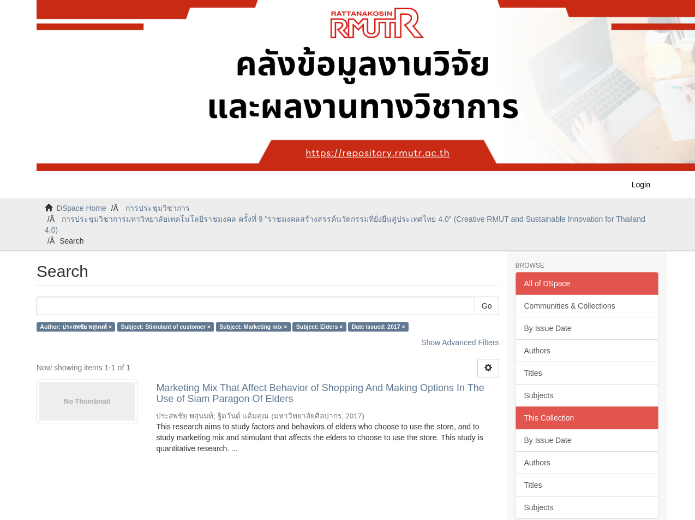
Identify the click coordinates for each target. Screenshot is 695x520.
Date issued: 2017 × (378, 326)
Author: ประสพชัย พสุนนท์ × (76, 326)
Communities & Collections (569, 306)
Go (487, 306)
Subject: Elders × (319, 326)
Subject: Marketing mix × (253, 326)
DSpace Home (81, 208)
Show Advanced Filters (460, 342)
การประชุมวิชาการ (157, 208)
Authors (537, 350)
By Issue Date (548, 328)
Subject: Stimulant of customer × (166, 326)
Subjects (539, 395)
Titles (533, 373)
